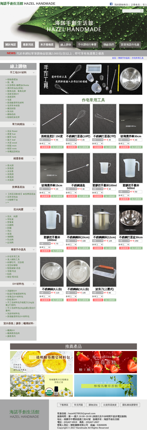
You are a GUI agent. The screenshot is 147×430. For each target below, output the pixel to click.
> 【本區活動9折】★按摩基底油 (20, 194)
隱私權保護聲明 (130, 405)
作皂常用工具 (138, 58)
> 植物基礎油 (12, 79)
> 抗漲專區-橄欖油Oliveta (17, 85)
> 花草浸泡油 (12, 197)
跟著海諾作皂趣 (130, 44)
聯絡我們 (108, 44)
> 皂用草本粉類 (13, 105)
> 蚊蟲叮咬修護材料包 (16, 293)
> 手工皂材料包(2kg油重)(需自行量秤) (20, 309)
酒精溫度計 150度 (52, 136)
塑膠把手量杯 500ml (131, 187)
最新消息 (28, 44)
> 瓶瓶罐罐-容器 (13, 268)
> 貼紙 (8, 274)
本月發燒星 (47, 44)
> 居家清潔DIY (12, 94)
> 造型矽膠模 (12, 265)
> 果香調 (10, 177)
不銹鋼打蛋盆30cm (131, 237)
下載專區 (63, 405)
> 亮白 (8, 231)
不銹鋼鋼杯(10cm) (78, 237)
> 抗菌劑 (10, 225)
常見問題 (78, 405)
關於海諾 (10, 44)
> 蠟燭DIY (10, 330)
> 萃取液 (10, 219)
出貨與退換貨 (110, 405)
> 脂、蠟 (10, 82)
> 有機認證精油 (13, 151)
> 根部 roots (11, 148)
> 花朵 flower (12, 131)
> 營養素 (10, 222)
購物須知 (93, 405)
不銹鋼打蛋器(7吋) (104, 136)
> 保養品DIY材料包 (14, 296)
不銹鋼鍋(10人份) (78, 289)
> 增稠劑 (10, 236)
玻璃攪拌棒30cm (130, 136)
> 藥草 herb (11, 137)
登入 (145, 4)
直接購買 (45, 147)
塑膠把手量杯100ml (104, 185)
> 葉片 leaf (10, 140)
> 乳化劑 (10, 239)
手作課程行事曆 (87, 44)
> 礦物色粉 (11, 114)
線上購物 (66, 44)
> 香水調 (10, 165)
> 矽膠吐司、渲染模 (15, 262)
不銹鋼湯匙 (78, 185)
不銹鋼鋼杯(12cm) (104, 237)
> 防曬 (8, 228)
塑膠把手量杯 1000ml (52, 239)
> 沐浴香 (10, 171)
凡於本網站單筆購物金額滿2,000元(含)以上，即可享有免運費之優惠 (60, 53)
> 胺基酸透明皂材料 (15, 102)
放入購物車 (57, 147)
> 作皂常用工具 (13, 256)
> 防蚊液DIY (11, 299)
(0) (126, 4)
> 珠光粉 (10, 111)
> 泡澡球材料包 (13, 313)
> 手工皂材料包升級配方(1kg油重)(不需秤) (20, 303)
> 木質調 (10, 180)
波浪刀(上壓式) (104, 289)
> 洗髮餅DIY (11, 291)
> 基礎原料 (11, 97)
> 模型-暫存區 (12, 277)
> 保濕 (8, 234)
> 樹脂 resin (11, 145)
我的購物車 (121, 4)
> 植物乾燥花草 (13, 117)
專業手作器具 (124, 58)
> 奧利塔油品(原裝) (14, 88)
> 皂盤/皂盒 (11, 271)
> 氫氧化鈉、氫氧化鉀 (16, 91)
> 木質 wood (11, 143)
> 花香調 (10, 174)
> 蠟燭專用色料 (13, 333)
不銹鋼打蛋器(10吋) (78, 136)
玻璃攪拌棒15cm (51, 185)
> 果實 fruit (10, 134)
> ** (7, 202)
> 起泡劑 (10, 242)
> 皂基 (8, 100)
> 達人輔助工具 (13, 259)
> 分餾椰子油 (12, 200)
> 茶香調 (10, 168)
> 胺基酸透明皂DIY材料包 (17, 316)
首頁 (114, 58)
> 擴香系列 (11, 336)
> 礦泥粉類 (11, 108)
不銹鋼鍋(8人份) (52, 289)
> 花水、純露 (12, 216)
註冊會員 (135, 4)
